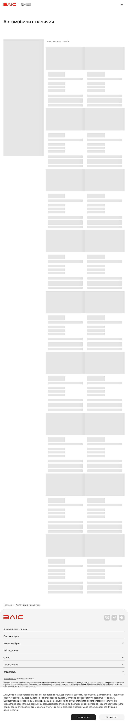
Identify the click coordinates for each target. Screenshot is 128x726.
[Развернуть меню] (64, 643)
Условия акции (10, 678)
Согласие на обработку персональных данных (90, 697)
